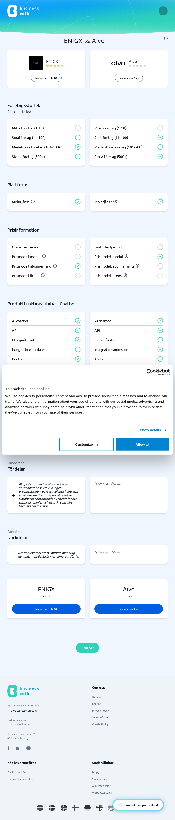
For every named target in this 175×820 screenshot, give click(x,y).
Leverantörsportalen (20, 779)
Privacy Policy (100, 710)
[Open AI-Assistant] (138, 805)
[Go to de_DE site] (87, 808)
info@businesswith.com (22, 710)
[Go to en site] (111, 808)
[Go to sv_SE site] (40, 808)
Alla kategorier (101, 786)
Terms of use (100, 717)
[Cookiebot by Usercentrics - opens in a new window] (150, 372)
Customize (86, 444)
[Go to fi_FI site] (75, 808)
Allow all (143, 444)
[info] (166, 38)
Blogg (95, 772)
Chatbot (87, 648)
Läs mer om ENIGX (46, 78)
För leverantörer (17, 772)
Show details (150, 430)
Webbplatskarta (102, 792)
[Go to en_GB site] (99, 808)
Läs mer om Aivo (129, 78)
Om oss (96, 697)
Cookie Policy (100, 724)
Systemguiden (101, 779)
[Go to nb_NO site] (64, 808)
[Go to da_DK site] (52, 808)
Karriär (96, 703)
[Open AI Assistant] (28, 748)
